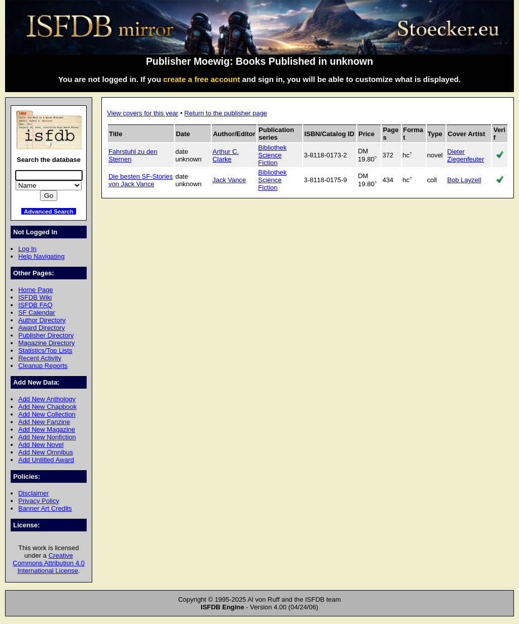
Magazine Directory (46, 343)
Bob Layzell (464, 180)
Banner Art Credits (45, 508)
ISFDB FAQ (35, 305)
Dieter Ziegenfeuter (465, 155)
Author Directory (42, 320)
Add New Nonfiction (47, 437)
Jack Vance (229, 180)
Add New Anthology (47, 399)
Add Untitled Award (46, 460)
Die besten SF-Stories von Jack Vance (140, 180)
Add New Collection (47, 414)
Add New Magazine (46, 429)
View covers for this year (142, 113)
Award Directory (41, 327)
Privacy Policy (38, 501)
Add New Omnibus (45, 452)
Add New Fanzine (44, 422)
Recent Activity (39, 358)
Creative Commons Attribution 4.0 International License (49, 563)
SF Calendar (36, 312)
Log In (27, 249)
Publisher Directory (45, 335)
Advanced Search (48, 211)
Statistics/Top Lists (45, 350)
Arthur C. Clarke (225, 155)
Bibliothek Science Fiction (272, 155)
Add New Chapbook (47, 406)
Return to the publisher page (225, 113)
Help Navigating (41, 256)
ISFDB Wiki (35, 297)
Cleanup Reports (42, 365)
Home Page (35, 290)
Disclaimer (33, 493)
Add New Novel (40, 444)
